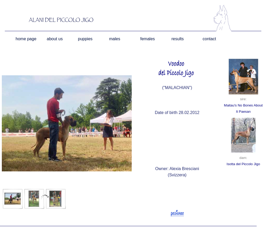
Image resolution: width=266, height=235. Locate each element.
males (114, 39)
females (147, 39)
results (177, 39)
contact (209, 39)
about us (55, 39)
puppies (85, 39)
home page (26, 39)
